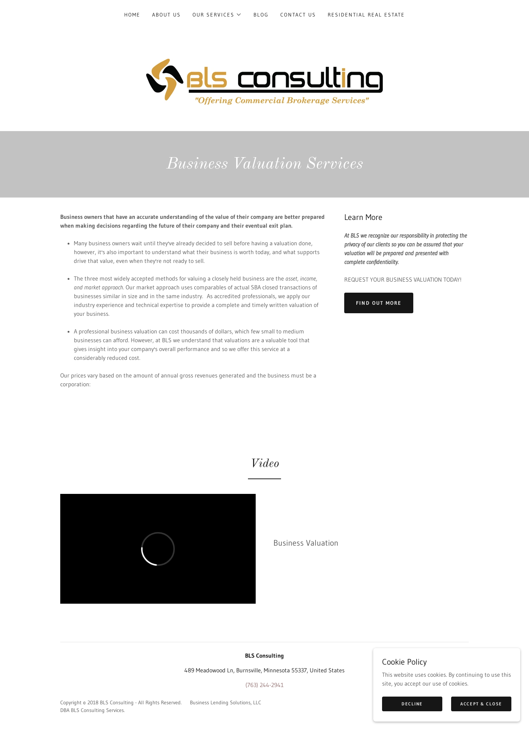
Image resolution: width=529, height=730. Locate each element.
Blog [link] (261, 14)
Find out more (379, 303)
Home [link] (132, 14)
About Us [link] (166, 14)
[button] (217, 14)
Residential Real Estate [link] (366, 14)
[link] (264, 81)
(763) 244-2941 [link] (264, 685)
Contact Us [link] (298, 14)
